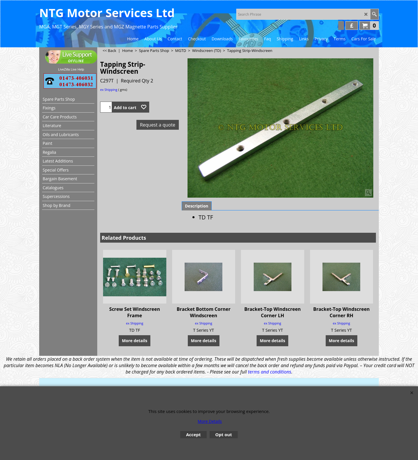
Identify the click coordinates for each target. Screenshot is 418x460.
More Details (210, 421)
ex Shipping (108, 89)
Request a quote (157, 125)
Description (196, 206)
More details (134, 340)
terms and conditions (269, 372)
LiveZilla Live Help (71, 69)
